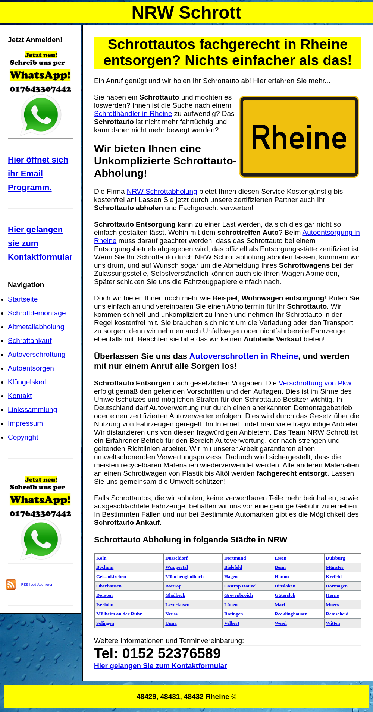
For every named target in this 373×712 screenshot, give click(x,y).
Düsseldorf (176, 558)
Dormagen (337, 586)
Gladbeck (175, 595)
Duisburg (335, 558)
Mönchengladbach (184, 576)
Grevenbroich (238, 595)
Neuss (171, 614)
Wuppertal (176, 567)
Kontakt (20, 396)
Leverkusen (177, 604)
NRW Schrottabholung (162, 191)
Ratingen (233, 614)
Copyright (23, 437)
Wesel (281, 623)
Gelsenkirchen (111, 576)
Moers (332, 604)
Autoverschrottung (36, 354)
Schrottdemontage (37, 313)
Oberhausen (109, 586)
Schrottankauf (29, 340)
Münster (335, 567)
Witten (333, 623)
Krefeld (334, 576)
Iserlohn (104, 604)
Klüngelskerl (27, 382)
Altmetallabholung (36, 327)
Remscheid (337, 614)
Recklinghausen (291, 614)
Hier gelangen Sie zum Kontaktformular (160, 666)
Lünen (231, 604)
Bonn (280, 567)
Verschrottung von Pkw (315, 383)
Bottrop (173, 586)
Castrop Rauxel (240, 586)
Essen (280, 558)
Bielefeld (233, 567)
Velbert (231, 623)
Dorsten (104, 595)
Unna (170, 623)
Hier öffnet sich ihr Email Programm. (38, 173)
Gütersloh (285, 595)
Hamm (282, 576)
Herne (332, 595)
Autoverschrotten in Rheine (243, 356)
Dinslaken (285, 586)
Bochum (104, 567)
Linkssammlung (32, 409)
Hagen (231, 576)
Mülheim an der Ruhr (119, 614)
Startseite (23, 299)
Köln (101, 558)
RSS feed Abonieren (37, 584)
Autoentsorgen (31, 368)
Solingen (105, 623)
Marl (280, 604)
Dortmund (235, 558)
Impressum (25, 423)
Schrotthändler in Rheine (133, 113)
